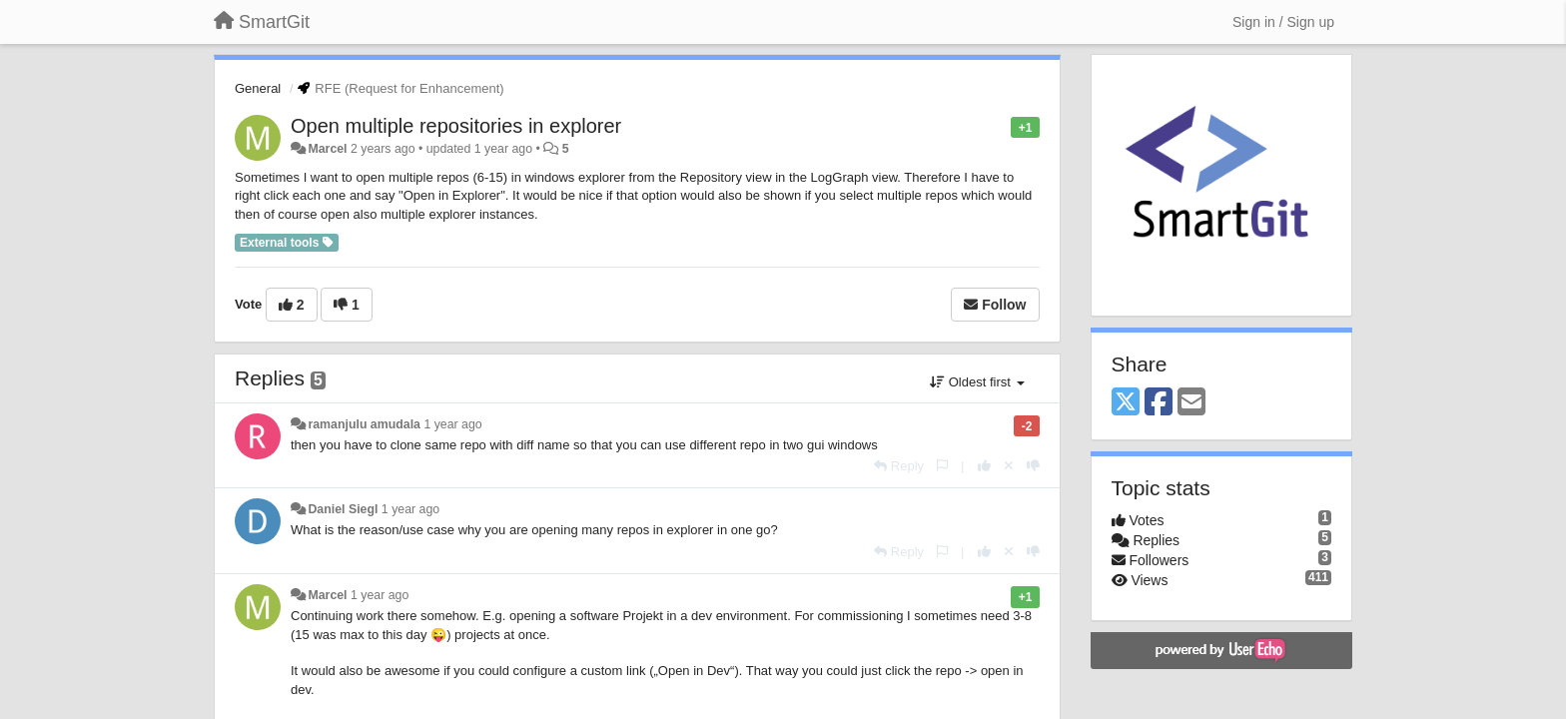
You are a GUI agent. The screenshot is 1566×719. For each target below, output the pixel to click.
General (258, 88)
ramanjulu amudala (364, 424)
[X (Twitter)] (1126, 402)
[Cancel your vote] (1009, 465)
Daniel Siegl (343, 509)
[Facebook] (1159, 402)
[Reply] (899, 465)
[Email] (1191, 402)
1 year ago (452, 424)
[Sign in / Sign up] (1283, 22)
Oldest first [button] (977, 381)
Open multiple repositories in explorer (456, 126)
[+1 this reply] (984, 465)
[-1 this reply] (1033, 465)
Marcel (327, 149)
